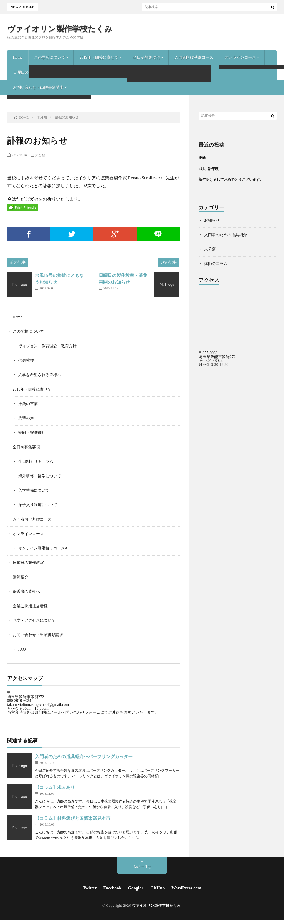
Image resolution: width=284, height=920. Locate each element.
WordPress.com (186, 888)
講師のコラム (215, 264)
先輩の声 (26, 418)
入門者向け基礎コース (193, 57)
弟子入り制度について (37, 505)
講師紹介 (63, 72)
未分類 (40, 155)
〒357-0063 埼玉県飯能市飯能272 (217, 355)
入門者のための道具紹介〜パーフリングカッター (84, 756)
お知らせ (212, 220)
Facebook (112, 888)
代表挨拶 (26, 360)
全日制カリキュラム (35, 461)
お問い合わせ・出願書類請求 (38, 87)
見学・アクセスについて (189, 72)
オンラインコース (240, 57)
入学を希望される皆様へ (39, 375)
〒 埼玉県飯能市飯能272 (25, 695)
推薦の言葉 (28, 404)
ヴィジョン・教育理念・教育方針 (47, 346)
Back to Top (142, 866)
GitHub (157, 888)
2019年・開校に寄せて (99, 57)
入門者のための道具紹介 (225, 235)
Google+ (136, 888)
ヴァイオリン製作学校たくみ (60, 29)
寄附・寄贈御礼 (31, 433)
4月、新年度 (209, 169)
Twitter (90, 888)
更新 (202, 158)
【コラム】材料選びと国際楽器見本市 (72, 818)
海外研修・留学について (39, 476)
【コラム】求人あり (55, 787)
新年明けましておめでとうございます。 (231, 180)
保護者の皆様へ (96, 72)
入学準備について (33, 490)
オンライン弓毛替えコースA (43, 548)
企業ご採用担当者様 (139, 72)
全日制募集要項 (146, 57)
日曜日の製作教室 (28, 72)
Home (17, 57)
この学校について (49, 57)
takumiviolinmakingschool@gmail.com (38, 704)
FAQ (22, 649)
